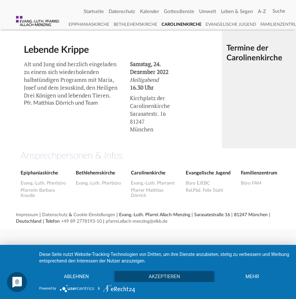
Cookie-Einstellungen (94, 215)
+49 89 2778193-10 (81, 221)
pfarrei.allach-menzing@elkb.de (136, 221)
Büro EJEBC (198, 183)
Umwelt (207, 11)
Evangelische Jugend (231, 24)
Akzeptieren (164, 276)
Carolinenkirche (181, 24)
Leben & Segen (237, 11)
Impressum (27, 215)
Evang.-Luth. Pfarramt (153, 183)
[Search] (279, 11)
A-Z (262, 11)
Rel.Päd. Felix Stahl (204, 190)
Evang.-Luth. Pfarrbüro (43, 183)
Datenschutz (122, 11)
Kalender (149, 11)
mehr (252, 276)
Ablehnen (76, 276)
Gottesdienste (179, 11)
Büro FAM (251, 183)
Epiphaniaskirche (89, 24)
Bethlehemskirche (135, 24)
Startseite (94, 11)
